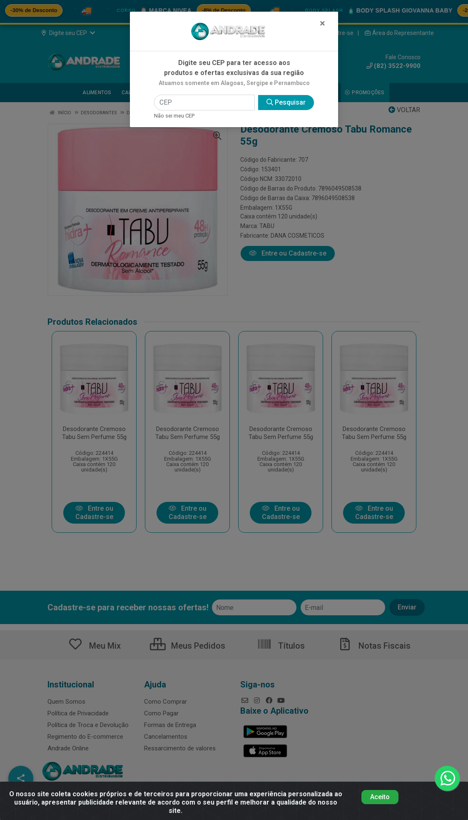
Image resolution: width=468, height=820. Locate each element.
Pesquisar (286, 102)
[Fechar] (322, 23)
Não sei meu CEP (174, 116)
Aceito (380, 797)
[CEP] (204, 102)
